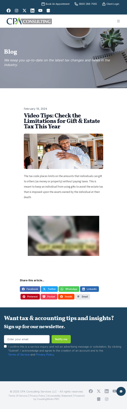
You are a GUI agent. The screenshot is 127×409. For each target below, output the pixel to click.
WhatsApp (69, 289)
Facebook (30, 289)
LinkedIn (89, 289)
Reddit (66, 296)
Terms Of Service (18, 395)
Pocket (49, 296)
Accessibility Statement (59, 395)
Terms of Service (19, 354)
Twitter (49, 289)
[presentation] (29, 366)
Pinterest (30, 296)
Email (82, 296)
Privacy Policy (45, 354)
